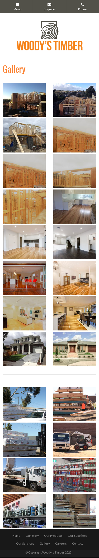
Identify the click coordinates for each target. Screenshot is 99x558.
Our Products (53, 535)
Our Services (25, 543)
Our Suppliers (77, 535)
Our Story (32, 535)
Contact (77, 543)
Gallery (45, 543)
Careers (61, 543)
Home (16, 535)
